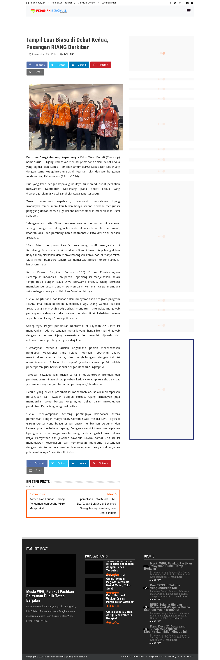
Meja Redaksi (156, 657)
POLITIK (69, 54)
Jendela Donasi (86, 2)
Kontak (190, 657)
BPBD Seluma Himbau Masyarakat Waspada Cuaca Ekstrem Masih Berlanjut (167, 607)
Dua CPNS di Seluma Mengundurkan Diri (165, 586)
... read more (175, 576)
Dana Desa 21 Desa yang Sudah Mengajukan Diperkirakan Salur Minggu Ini (165, 629)
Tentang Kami (175, 657)
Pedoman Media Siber (132, 657)
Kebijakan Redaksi (62, 2)
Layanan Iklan (109, 2)
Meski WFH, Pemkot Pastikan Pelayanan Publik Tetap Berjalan (50, 596)
